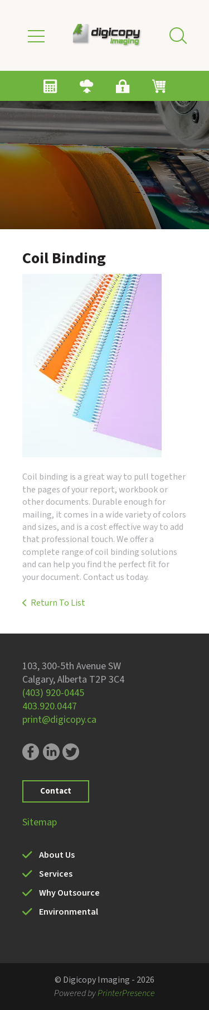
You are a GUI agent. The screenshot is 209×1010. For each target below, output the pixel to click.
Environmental (68, 912)
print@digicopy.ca (59, 720)
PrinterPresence (126, 993)
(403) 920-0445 (53, 693)
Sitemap (39, 822)
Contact (55, 791)
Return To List (58, 603)
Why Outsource (69, 893)
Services (55, 874)
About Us (57, 855)
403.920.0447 (49, 706)
